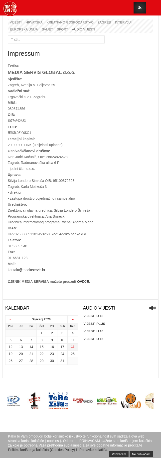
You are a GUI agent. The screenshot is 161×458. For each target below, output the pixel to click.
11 (73, 340)
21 (31, 354)
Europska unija (24, 29)
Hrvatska (34, 22)
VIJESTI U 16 (93, 331)
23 (52, 354)
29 (42, 361)
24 (62, 354)
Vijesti (16, 22)
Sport (62, 29)
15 (42, 347)
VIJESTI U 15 (93, 339)
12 (10, 347)
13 (21, 347)
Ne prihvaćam (141, 454)
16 (52, 347)
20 (21, 354)
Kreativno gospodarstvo (70, 22)
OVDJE (83, 282)
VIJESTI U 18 (93, 316)
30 (52, 361)
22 (42, 354)
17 (62, 347)
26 (10, 361)
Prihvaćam (119, 454)
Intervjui (123, 22)
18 (72, 347)
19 (10, 354)
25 (73, 354)
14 (31, 347)
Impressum (24, 53)
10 (62, 340)
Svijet (47, 29)
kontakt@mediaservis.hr (26, 270)
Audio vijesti (83, 29)
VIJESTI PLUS (94, 324)
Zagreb (104, 22)
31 (62, 361)
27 (21, 361)
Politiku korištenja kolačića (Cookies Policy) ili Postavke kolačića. (58, 450)
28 (31, 361)
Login (140, 7)
